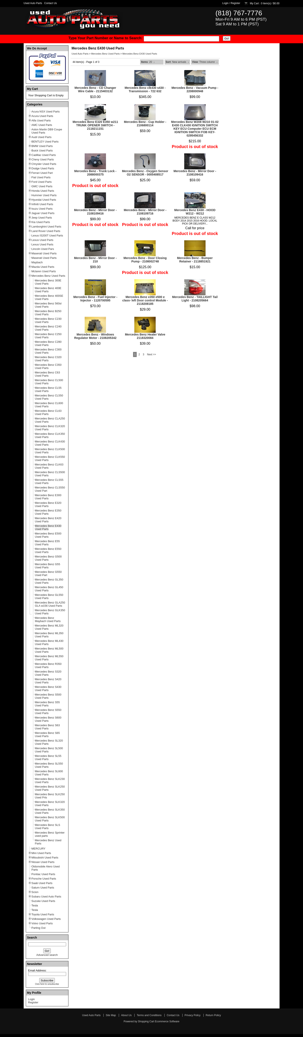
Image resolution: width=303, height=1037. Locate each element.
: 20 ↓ (148, 61)
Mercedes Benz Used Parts (105, 53)
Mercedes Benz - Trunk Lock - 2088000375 (95, 172)
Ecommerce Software (167, 1021)
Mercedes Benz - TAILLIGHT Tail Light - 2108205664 (194, 298)
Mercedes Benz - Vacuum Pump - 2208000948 (194, 89)
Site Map (111, 1015)
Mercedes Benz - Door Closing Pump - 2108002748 (145, 259)
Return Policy (213, 1015)
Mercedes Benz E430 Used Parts (139, 53)
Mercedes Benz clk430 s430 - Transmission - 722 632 (145, 89)
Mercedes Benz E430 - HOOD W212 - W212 (194, 211)
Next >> (151, 354)
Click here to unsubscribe (47, 984)
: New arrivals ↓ (177, 61)
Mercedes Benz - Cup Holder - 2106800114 (145, 123)
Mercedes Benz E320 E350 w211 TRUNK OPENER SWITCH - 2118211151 (95, 125)
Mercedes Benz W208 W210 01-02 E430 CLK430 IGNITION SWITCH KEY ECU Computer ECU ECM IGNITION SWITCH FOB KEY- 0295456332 (195, 128)
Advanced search (47, 954)
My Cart (254, 3)
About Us (126, 1015)
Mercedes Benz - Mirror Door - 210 (95, 259)
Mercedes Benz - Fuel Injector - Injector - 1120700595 (95, 298)
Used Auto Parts (33, 3)
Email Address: (37, 970)
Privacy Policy (193, 1015)
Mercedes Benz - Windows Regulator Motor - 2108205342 (95, 336)
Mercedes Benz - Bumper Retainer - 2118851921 (195, 259)
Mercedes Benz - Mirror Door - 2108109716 (145, 211)
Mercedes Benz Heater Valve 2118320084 (145, 336)
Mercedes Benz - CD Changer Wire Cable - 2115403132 (95, 89)
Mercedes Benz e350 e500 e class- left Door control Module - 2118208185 (145, 300)
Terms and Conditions (149, 1015)
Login (225, 3)
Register (235, 3)
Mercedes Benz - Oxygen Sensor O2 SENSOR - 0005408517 (145, 172)
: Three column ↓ (205, 61)
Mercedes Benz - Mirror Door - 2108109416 (195, 172)
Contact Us (50, 3)
